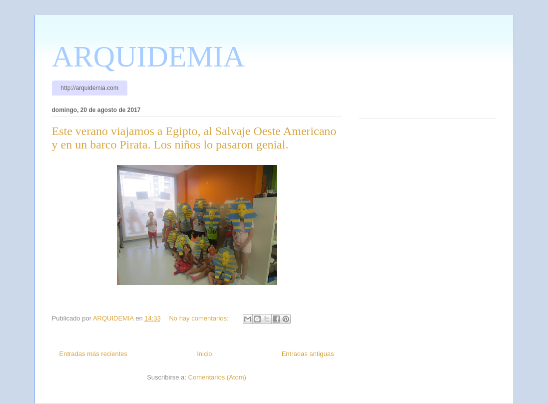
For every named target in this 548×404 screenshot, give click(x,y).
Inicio (204, 354)
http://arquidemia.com (89, 88)
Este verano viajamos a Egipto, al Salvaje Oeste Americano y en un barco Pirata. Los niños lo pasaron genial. (194, 137)
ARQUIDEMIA (148, 56)
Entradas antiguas (308, 354)
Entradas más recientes (93, 354)
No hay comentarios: (199, 318)
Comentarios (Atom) (217, 377)
